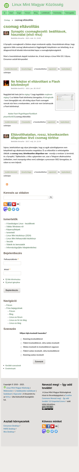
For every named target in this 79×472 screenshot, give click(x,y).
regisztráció (52, 69)
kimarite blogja (26, 69)
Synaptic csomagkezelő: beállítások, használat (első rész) (38, 33)
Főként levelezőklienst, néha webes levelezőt (41, 343)
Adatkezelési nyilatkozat (25, 391)
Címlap (7, 20)
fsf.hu (9, 397)
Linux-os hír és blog (18, 320)
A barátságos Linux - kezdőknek (20, 224)
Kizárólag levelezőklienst (33, 339)
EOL (14, 116)
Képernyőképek (13, 230)
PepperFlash (28, 113)
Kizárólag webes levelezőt (33, 355)
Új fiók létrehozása (12, 279)
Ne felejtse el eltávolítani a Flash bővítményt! (35, 83)
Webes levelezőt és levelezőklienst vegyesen (41, 347)
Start (11, 13)
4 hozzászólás (26, 122)
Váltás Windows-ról (14, 227)
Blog (36, 13)
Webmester (8, 391)
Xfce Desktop (9, 432)
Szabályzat (7, 394)
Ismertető (10, 233)
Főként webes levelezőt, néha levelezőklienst (41, 351)
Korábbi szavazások (13, 365)
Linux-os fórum (15, 317)
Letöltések (45, 13)
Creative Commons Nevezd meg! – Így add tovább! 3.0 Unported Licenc (57, 398)
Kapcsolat (17, 394)
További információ (12, 69)
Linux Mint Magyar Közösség (37, 4)
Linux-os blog (15, 323)
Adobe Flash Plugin (15, 113)
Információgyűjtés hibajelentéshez (21, 247)
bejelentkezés (66, 69)
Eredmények (10, 368)
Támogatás (69, 13)
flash (10, 116)
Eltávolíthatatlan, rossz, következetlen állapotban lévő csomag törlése (40, 136)
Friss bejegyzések (14, 308)
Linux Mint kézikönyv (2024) (18, 236)
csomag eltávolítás (23, 116)
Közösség (57, 13)
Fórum (27, 13)
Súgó (19, 13)
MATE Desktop (10, 429)
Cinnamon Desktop (11, 426)
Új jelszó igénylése (12, 282)
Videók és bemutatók (15, 244)
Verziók (9, 241)
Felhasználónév (11, 259)
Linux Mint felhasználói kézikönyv (21, 238)
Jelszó (7, 269)
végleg (27, 94)
